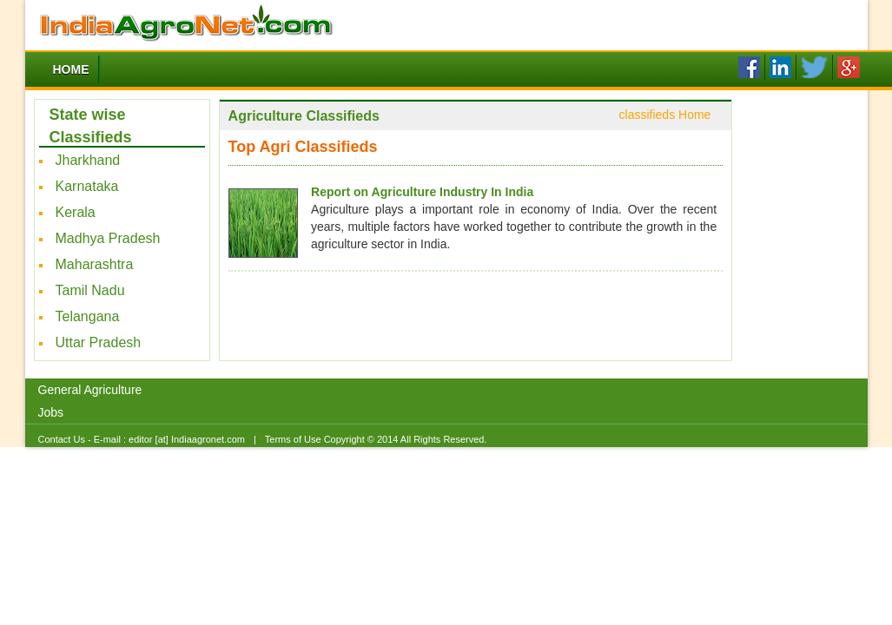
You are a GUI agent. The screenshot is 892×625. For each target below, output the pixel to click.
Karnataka (87, 186)
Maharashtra (95, 264)
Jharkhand (88, 160)
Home (71, 69)
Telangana (88, 316)
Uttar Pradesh (99, 342)
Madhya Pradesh (108, 238)
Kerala (76, 212)
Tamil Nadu (90, 290)
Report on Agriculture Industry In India (422, 192)
